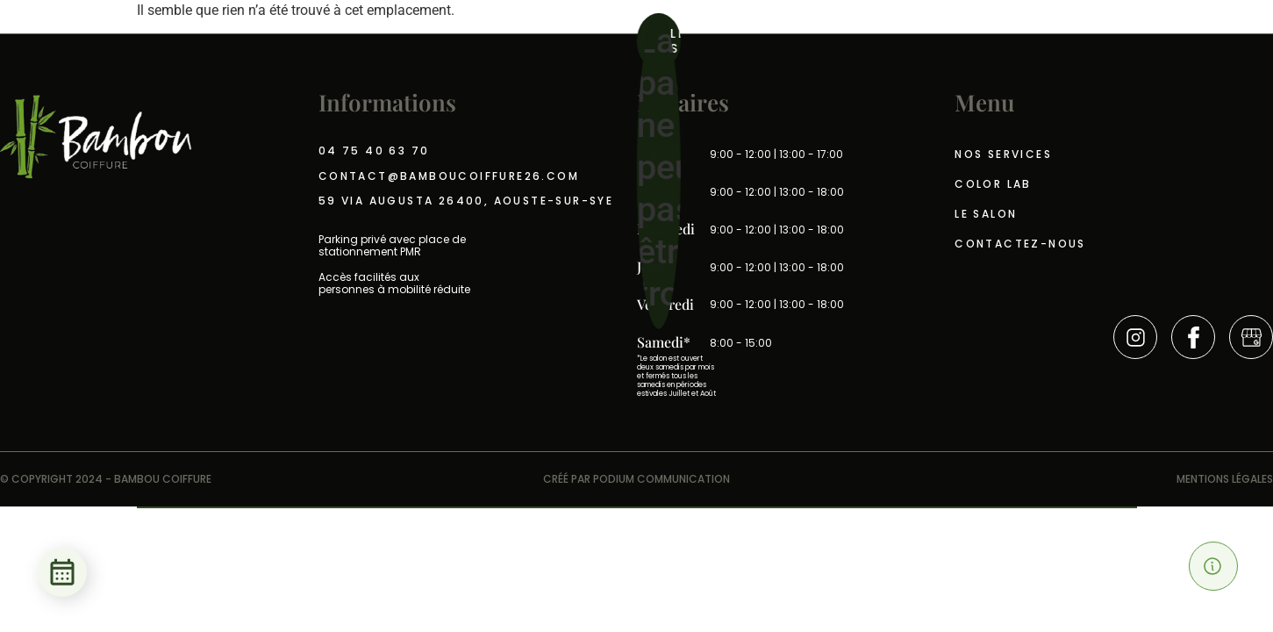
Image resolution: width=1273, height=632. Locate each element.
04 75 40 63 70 (374, 151)
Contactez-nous (1020, 243)
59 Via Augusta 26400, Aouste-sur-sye (465, 201)
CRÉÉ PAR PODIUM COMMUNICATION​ (636, 478)
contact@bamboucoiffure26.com (448, 176)
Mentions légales (1224, 478)
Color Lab (993, 183)
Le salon (986, 213)
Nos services (1003, 154)
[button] (1213, 566)
